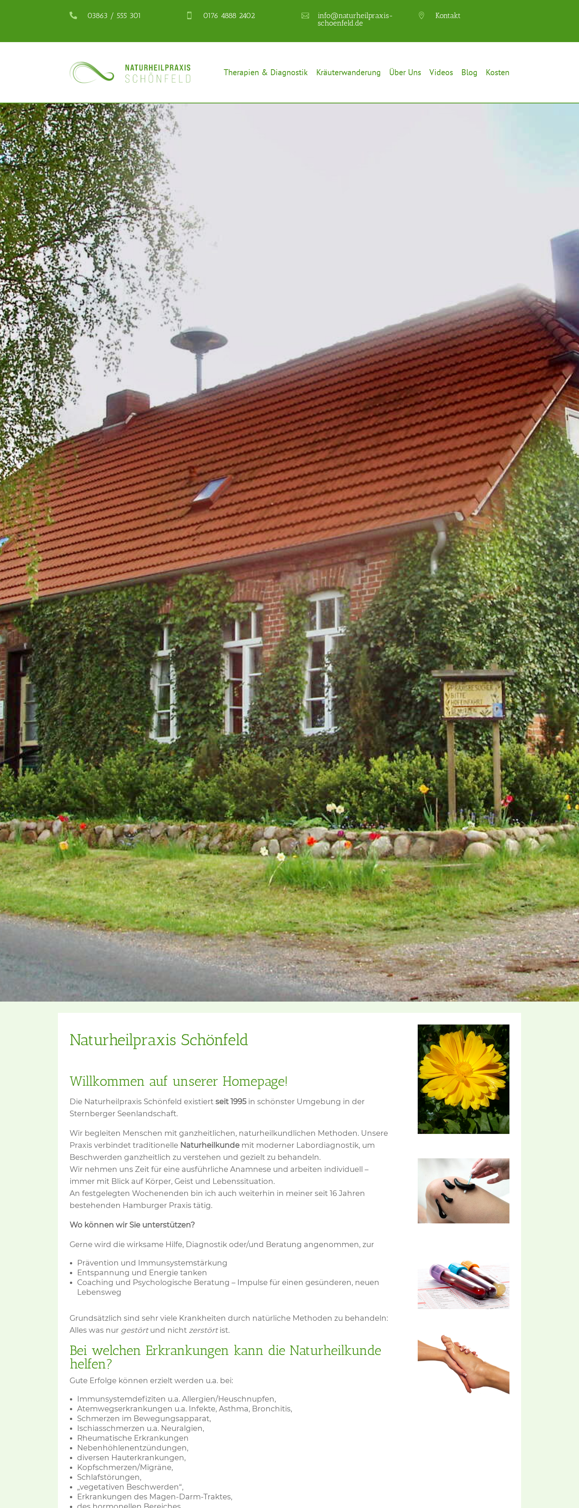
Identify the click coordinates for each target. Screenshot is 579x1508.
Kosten (497, 72)
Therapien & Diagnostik (266, 72)
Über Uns (405, 72)
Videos (441, 72)
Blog (469, 72)
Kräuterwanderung (348, 72)
